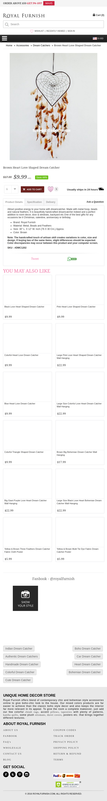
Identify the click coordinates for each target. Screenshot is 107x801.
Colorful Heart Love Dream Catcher (21, 355)
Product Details (14, 202)
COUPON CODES (64, 730)
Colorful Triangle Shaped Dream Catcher (24, 452)
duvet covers (54, 715)
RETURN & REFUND (67, 753)
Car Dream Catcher (88, 656)
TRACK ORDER (63, 736)
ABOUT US (10, 730)
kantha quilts (10, 715)
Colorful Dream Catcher (19, 672)
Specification (34, 202)
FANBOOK (10, 736)
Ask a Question (95, 201)
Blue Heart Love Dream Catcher (19, 403)
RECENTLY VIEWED (55, 31)
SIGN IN (71, 31)
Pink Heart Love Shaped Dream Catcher (76, 306)
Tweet (35, 258)
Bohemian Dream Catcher (85, 672)
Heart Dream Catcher (87, 664)
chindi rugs (32, 712)
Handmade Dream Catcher (21, 664)
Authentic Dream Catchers (21, 656)
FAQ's (7, 742)
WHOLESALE (12, 747)
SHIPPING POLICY (66, 747)
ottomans (40, 715)
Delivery (50, 202)
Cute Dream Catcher (18, 680)
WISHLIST (39, 31)
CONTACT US (12, 753)
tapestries (66, 712)
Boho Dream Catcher (88, 648)
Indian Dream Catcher (18, 648)
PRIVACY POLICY (65, 742)
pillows (54, 712)
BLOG (7, 759)
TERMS (58, 759)
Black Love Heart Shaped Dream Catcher (24, 306)
